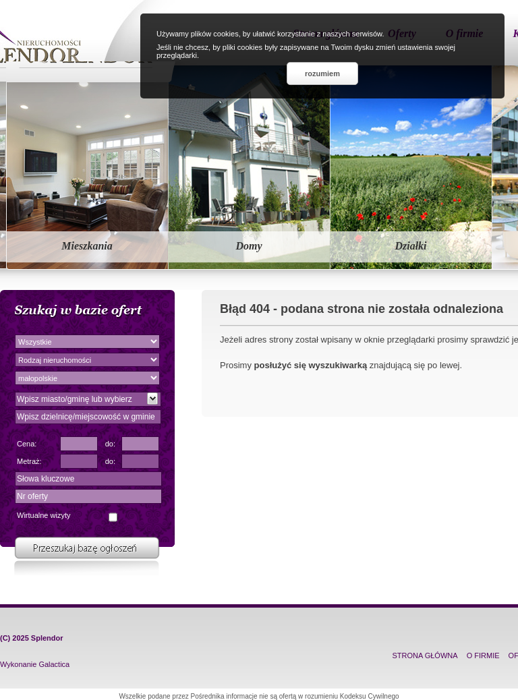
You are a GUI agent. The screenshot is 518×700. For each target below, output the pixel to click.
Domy (248, 246)
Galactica (53, 664)
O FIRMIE (483, 655)
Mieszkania (87, 246)
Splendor (47, 638)
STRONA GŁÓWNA (424, 655)
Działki (410, 246)
